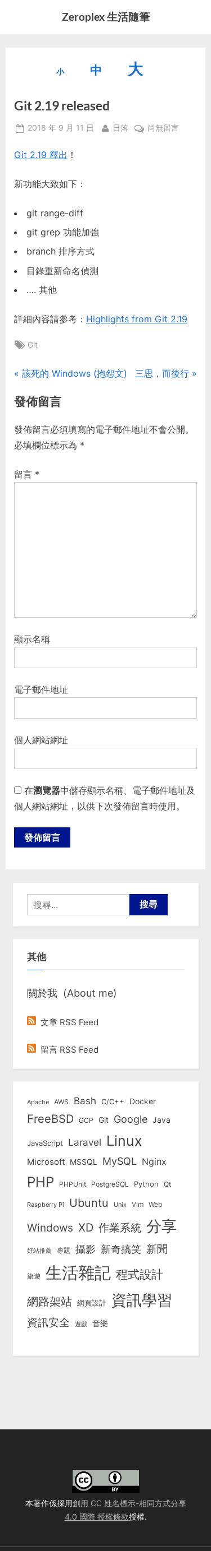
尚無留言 (163, 128)
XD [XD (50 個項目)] (85, 1227)
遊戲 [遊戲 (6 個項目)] (81, 1324)
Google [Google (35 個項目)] (130, 1119)
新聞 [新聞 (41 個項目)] (157, 1249)
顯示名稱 (32, 639)
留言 (26, 474)
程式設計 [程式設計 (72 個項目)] (139, 1274)
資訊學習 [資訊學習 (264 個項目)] (141, 1300)
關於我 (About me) (72, 993)
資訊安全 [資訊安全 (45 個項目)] (48, 1322)
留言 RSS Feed (62, 1049)
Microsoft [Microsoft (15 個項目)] (46, 1162)
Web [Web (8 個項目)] (155, 1204)
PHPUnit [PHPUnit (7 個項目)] (72, 1184)
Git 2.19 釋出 (41, 154)
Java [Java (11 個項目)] (161, 1119)
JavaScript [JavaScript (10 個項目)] (45, 1142)
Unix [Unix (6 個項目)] (120, 1205)
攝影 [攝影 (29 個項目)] (85, 1249)
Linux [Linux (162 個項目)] (124, 1140)
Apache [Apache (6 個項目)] (38, 1102)
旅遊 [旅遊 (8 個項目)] (34, 1276)
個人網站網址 (41, 740)
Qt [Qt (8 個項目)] (167, 1184)
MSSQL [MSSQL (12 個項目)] (83, 1162)
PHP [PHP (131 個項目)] (40, 1182)
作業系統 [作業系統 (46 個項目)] (119, 1227)
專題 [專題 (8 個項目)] (63, 1250)
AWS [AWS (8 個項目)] (61, 1102)
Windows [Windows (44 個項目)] (50, 1227)
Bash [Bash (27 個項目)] (85, 1100)
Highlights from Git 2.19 (136, 319)
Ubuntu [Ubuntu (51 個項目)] (89, 1203)
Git (33, 344)
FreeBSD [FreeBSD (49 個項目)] (50, 1119)
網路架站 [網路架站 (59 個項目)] (49, 1301)
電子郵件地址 (41, 689)
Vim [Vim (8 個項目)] (137, 1204)
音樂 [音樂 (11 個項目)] (100, 1323)
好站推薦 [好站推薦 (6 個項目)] (39, 1250)
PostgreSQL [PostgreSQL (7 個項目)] (110, 1184)
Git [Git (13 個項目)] (103, 1119)
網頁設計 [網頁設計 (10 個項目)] (91, 1302)
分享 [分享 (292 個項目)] (161, 1226)
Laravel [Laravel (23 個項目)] (84, 1142)
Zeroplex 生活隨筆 (106, 16)
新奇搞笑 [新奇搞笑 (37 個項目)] (121, 1249)
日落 (120, 127)
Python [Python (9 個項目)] (146, 1184)
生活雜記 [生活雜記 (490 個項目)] (78, 1273)
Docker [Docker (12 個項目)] (142, 1101)
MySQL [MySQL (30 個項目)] (119, 1161)
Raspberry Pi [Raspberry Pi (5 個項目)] (45, 1205)
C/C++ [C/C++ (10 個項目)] (112, 1101)
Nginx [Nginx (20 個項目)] (154, 1161)
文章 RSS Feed (62, 1022)
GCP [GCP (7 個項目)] (86, 1120)
